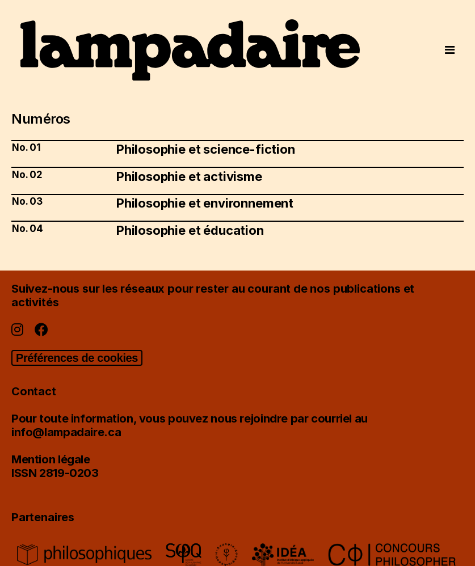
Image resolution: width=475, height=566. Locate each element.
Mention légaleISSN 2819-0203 (55, 466)
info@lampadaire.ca (66, 432)
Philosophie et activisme (189, 176)
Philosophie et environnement (204, 203)
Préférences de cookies (77, 358)
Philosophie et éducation (190, 230)
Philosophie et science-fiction (205, 149)
